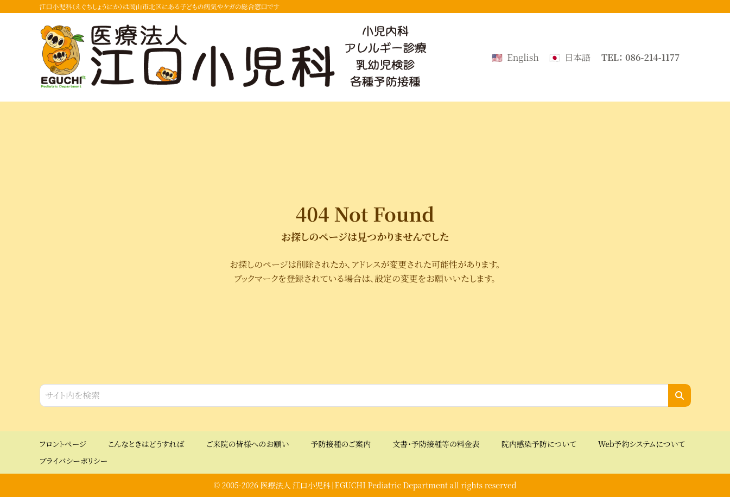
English (522, 57)
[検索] (679, 395)
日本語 (577, 57)
